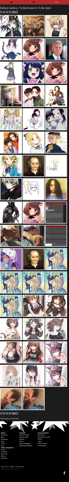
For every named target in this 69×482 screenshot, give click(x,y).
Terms (3, 443)
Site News (41, 435)
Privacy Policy (20, 466)
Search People (24, 435)
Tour (2, 446)
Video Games (42, 443)
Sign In (57, 2)
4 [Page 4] (9, 12)
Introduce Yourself (44, 437)
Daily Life (4, 454)
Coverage (4, 439)
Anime (40, 439)
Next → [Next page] (14, 12)
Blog (2, 437)
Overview (4, 435)
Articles (21, 439)
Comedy (4, 452)
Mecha (3, 456)
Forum (21, 441)
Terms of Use (5, 466)
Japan (40, 441)
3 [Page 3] (6, 12)
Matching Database (25, 446)
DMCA (12, 466)
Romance (4, 458)
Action (3, 449)
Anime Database (24, 443)
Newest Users (24, 437)
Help (2, 441)
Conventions (42, 446)
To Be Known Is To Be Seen (35, 8)
